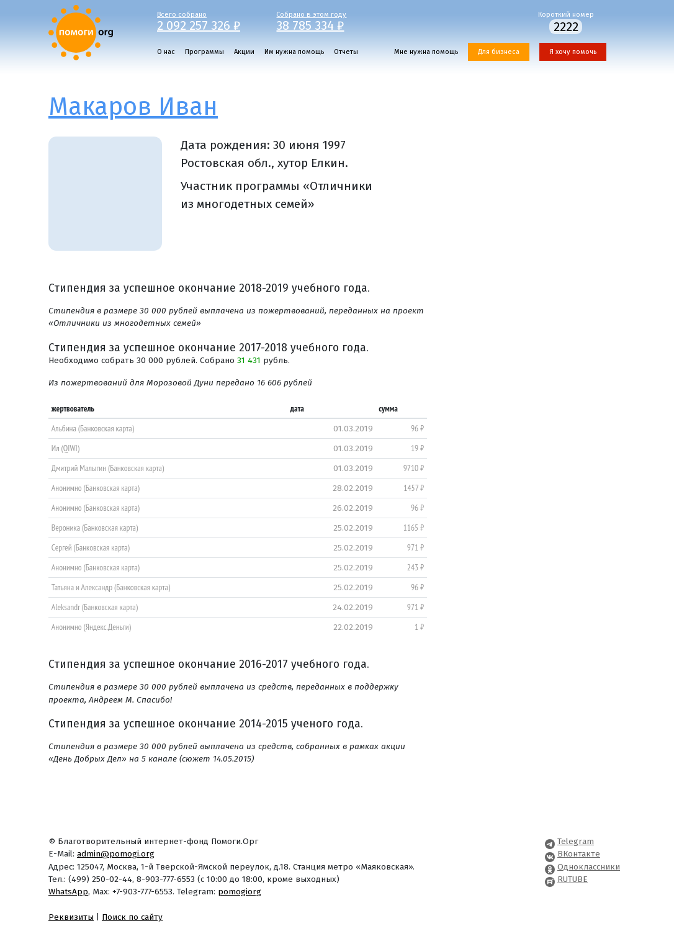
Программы (204, 52)
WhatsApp (68, 891)
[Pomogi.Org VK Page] (550, 853)
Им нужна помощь (294, 52)
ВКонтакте (578, 853)
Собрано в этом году (326, 20)
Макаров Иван (133, 107)
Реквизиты (71, 917)
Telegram (575, 841)
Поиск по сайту (132, 917)
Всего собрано (207, 20)
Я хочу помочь (572, 52)
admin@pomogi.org (116, 853)
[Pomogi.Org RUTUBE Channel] (550, 879)
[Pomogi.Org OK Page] (550, 866)
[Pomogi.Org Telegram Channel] (550, 841)
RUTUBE (572, 879)
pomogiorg (239, 891)
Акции (244, 52)
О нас (166, 52)
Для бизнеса (498, 52)
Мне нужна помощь (426, 52)
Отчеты (346, 52)
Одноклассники (588, 866)
